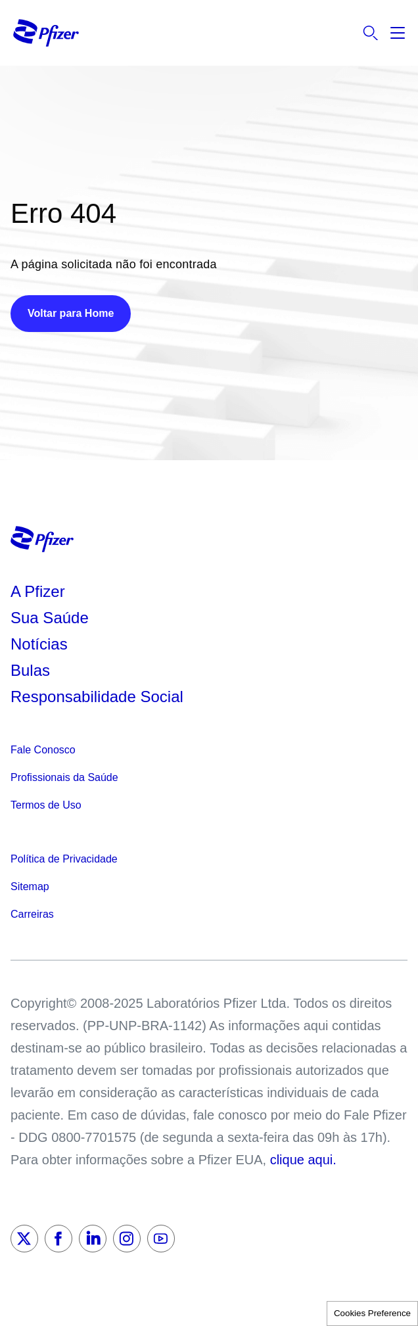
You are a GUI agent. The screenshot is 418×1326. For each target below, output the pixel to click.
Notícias (41, 644)
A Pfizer (38, 591)
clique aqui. (303, 1159)
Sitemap (30, 886)
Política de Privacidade (64, 858)
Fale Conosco (43, 749)
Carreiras (32, 914)
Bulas (33, 670)
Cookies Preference (372, 1313)
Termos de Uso (46, 805)
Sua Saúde (50, 618)
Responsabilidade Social (97, 696)
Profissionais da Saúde (64, 777)
